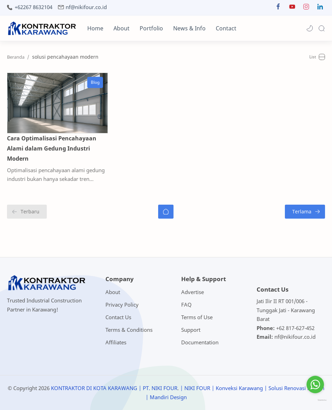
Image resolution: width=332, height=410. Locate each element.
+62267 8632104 (33, 7)
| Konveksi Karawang (237, 388)
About (121, 28)
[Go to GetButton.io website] (315, 400)
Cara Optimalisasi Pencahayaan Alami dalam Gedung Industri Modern (51, 148)
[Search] (321, 28)
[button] (278, 8)
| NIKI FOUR (195, 388)
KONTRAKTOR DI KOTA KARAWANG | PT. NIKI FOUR (114, 388)
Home (95, 28)
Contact (226, 28)
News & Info (189, 28)
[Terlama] (305, 212)
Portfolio (151, 28)
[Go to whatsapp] (315, 384)
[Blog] (95, 82)
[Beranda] (166, 212)
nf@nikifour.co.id (86, 7)
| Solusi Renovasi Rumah (294, 388)
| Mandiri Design (166, 397)
